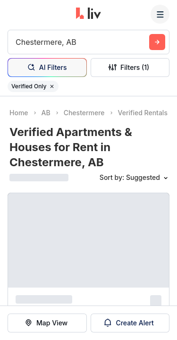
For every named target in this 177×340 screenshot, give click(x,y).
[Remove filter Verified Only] (52, 86)
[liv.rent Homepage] (88, 14)
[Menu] (160, 14)
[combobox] (17, 42)
